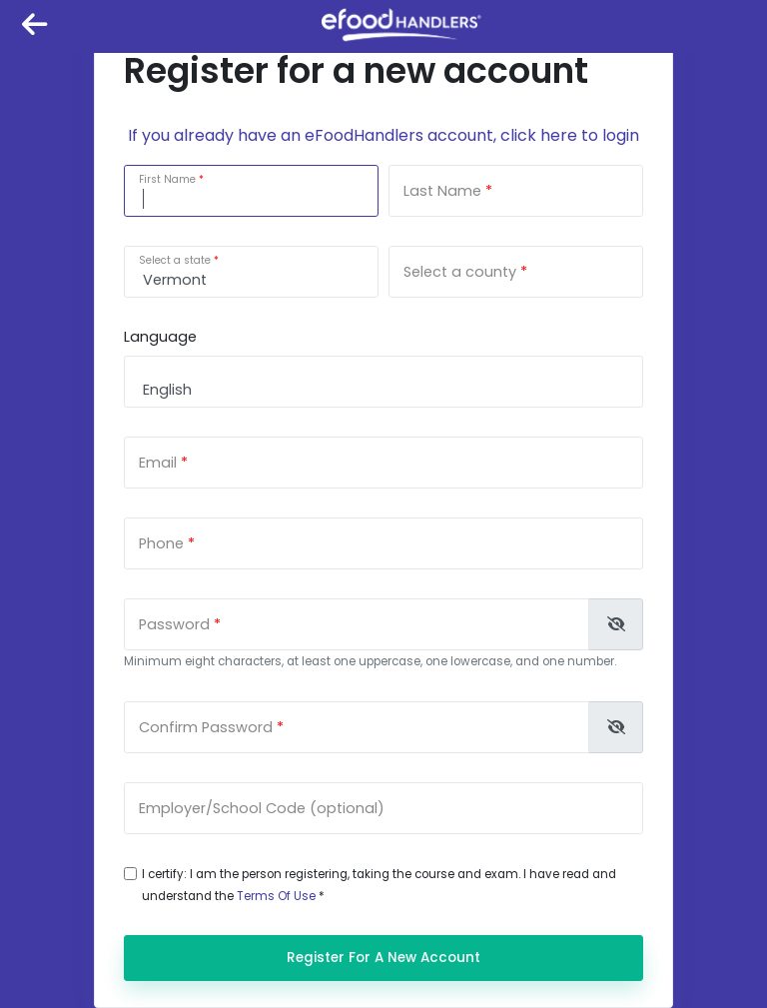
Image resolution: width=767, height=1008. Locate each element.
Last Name (442, 191)
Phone (161, 543)
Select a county (459, 272)
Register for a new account (383, 957)
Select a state (175, 260)
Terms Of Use (276, 896)
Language (160, 337)
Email (158, 463)
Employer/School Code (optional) (261, 808)
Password (174, 624)
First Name (167, 179)
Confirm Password (206, 727)
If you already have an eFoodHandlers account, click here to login (383, 135)
